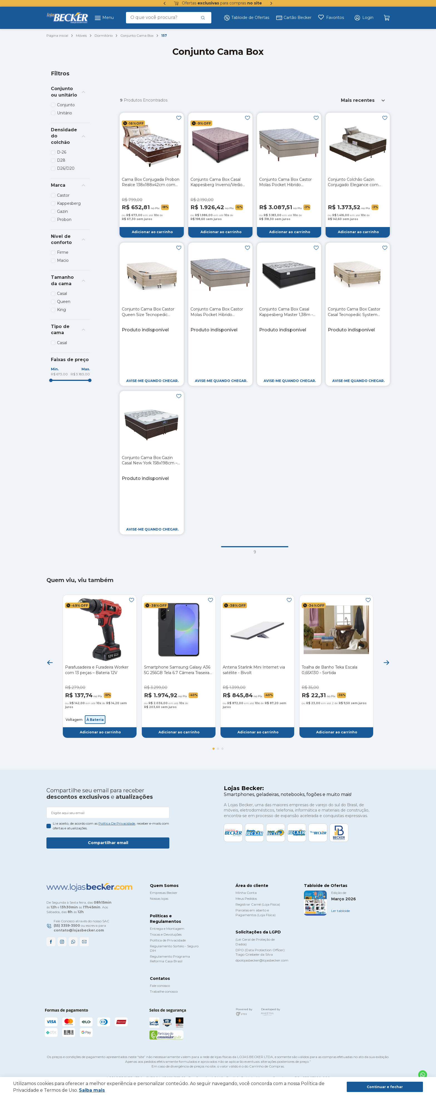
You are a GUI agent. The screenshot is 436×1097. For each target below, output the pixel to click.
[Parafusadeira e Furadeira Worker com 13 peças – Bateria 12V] (100, 666)
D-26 (61, 152)
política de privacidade (116, 823)
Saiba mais (92, 1090)
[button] (364, 18)
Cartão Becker (293, 17)
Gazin (62, 211)
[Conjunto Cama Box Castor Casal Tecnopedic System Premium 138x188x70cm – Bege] (357, 314)
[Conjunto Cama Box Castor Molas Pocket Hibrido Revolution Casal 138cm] (220, 314)
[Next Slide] (386, 662)
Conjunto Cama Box (136, 35)
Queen (63, 301)
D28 (61, 160)
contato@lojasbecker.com (79, 930)
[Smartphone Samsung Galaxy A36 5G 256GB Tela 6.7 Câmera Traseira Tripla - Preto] (179, 666)
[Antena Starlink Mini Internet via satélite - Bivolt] (257, 666)
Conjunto (66, 104)
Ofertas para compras (218, 3)
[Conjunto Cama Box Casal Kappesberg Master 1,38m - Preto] (289, 314)
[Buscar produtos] (203, 17)
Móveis (81, 35)
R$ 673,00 (59, 374)
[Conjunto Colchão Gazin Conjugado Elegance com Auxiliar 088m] (357, 175)
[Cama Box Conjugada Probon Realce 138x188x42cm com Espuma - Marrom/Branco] (151, 175)
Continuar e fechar (385, 1087)
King (61, 309)
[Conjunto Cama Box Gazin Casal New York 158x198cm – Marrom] (151, 463)
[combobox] (168, 17)
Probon (64, 219)
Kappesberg (69, 203)
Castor (63, 195)
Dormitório (104, 35)
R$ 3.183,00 (80, 374)
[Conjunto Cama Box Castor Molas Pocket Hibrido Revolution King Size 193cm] (289, 175)
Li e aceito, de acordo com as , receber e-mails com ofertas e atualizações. (111, 825)
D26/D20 (66, 168)
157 (164, 35)
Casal (62, 293)
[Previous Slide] (49, 662)
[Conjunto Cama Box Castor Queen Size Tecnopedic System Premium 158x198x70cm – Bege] (151, 314)
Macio (63, 260)
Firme (62, 252)
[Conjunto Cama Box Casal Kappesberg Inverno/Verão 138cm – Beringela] (220, 175)
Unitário (64, 112)
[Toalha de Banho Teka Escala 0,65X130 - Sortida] (336, 666)
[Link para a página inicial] (57, 35)
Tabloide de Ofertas (246, 17)
